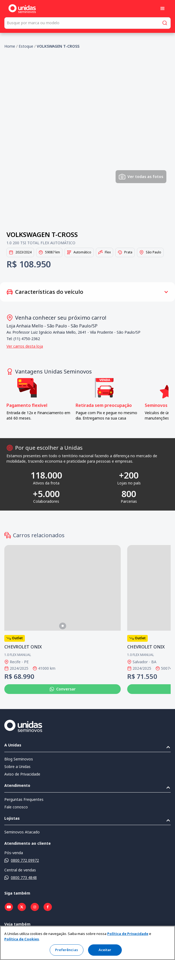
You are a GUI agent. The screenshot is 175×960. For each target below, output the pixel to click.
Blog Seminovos (18, 759)
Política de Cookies (21, 939)
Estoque (26, 46)
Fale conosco (16, 806)
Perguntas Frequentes (23, 799)
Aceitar (105, 949)
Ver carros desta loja (24, 346)
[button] (162, 9)
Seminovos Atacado (22, 832)
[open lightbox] (87, 140)
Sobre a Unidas (17, 766)
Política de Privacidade (127, 933)
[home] (22, 8)
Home (9, 46)
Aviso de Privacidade (22, 774)
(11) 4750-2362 (27, 338)
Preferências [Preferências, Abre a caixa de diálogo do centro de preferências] (66, 949)
